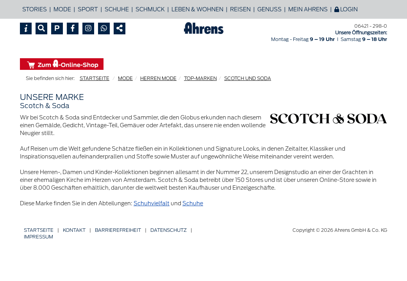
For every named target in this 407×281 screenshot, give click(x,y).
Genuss (269, 9)
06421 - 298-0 (370, 26)
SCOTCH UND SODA (247, 78)
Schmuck (150, 9)
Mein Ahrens (308, 9)
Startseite (39, 230)
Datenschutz (168, 230)
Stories (34, 9)
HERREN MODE (158, 78)
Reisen (240, 9)
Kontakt (74, 230)
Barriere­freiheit (118, 230)
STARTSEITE (94, 78)
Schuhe (117, 9)
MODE (125, 78)
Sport (88, 9)
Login (346, 9)
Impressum (38, 237)
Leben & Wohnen (197, 9)
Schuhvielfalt (152, 203)
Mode (62, 9)
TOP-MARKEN (200, 78)
